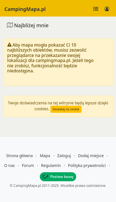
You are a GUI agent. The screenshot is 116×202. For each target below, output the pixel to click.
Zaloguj (64, 155)
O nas (9, 165)
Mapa (45, 155)
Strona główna (19, 155)
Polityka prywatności (87, 165)
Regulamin (51, 165)
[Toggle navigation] (96, 9)
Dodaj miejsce (91, 155)
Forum (28, 165)
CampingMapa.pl (25, 9)
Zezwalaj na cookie (66, 109)
